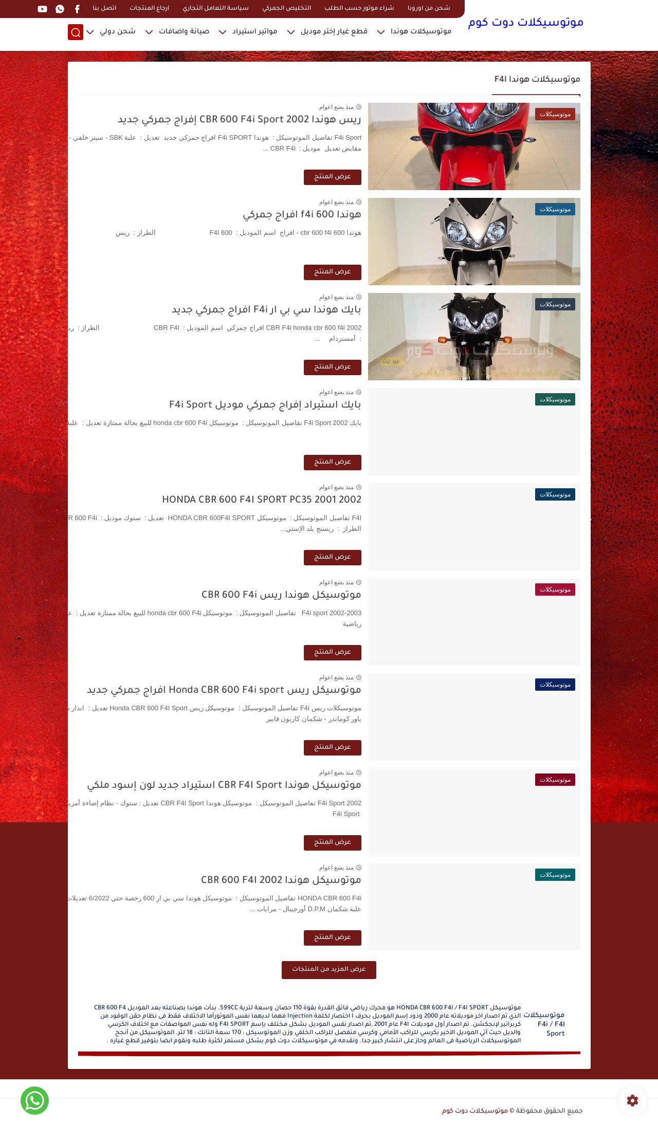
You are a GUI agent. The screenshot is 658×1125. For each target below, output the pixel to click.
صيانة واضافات (184, 34)
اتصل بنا (104, 9)
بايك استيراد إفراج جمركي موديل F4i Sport (322, 405)
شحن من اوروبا (429, 9)
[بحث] (75, 34)
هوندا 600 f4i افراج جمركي (359, 215)
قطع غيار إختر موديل (334, 34)
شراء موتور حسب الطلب (359, 9)
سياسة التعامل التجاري (215, 9)
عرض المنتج (389, 177)
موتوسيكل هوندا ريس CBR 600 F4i (338, 596)
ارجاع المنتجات (149, 9)
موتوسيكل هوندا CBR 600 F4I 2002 (338, 881)
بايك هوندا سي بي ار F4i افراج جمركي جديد (323, 310)
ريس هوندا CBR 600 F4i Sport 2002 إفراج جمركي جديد (296, 120)
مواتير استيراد (255, 34)
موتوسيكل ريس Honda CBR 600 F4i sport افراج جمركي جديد (281, 691)
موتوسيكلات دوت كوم (526, 25)
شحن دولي (118, 34)
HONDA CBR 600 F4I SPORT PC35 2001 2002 (318, 500)
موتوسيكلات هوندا (421, 34)
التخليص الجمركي (286, 9)
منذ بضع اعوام (393, 106)
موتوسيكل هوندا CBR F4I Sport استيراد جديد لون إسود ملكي (281, 786)
